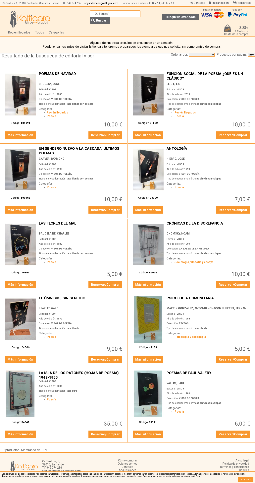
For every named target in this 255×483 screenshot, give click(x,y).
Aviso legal (242, 460)
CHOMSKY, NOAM (178, 233)
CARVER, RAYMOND (52, 158)
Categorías (56, 32)
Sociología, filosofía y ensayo (194, 262)
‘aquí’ (198, 476)
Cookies (244, 470)
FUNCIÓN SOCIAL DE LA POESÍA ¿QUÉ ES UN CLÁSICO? (209, 75)
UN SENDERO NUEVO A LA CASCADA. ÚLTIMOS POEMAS (81, 150)
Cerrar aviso (245, 479)
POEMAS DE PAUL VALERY (209, 375)
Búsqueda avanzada (181, 17)
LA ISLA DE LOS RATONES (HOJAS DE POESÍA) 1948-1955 (81, 375)
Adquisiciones (127, 470)
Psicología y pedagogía (190, 336)
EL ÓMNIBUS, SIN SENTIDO (81, 300)
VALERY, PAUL (176, 383)
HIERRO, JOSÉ (176, 158)
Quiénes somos (127, 463)
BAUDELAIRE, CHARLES (54, 233)
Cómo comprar (127, 460)
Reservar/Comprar (105, 135)
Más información (20, 135)
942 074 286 (74, 3)
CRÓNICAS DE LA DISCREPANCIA (209, 225)
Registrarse (244, 2)
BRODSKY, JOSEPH (51, 84)
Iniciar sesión (221, 2)
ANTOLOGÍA (209, 150)
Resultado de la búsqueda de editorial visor (48, 56)
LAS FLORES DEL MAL (81, 225)
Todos (39, 32)
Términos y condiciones (234, 466)
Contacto (199, 2)
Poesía (51, 116)
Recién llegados (19, 32)
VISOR (52, 89)
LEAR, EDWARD (49, 308)
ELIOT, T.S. (173, 84)
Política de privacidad (236, 463)
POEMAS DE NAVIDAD (81, 75)
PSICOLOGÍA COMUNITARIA (209, 300)
